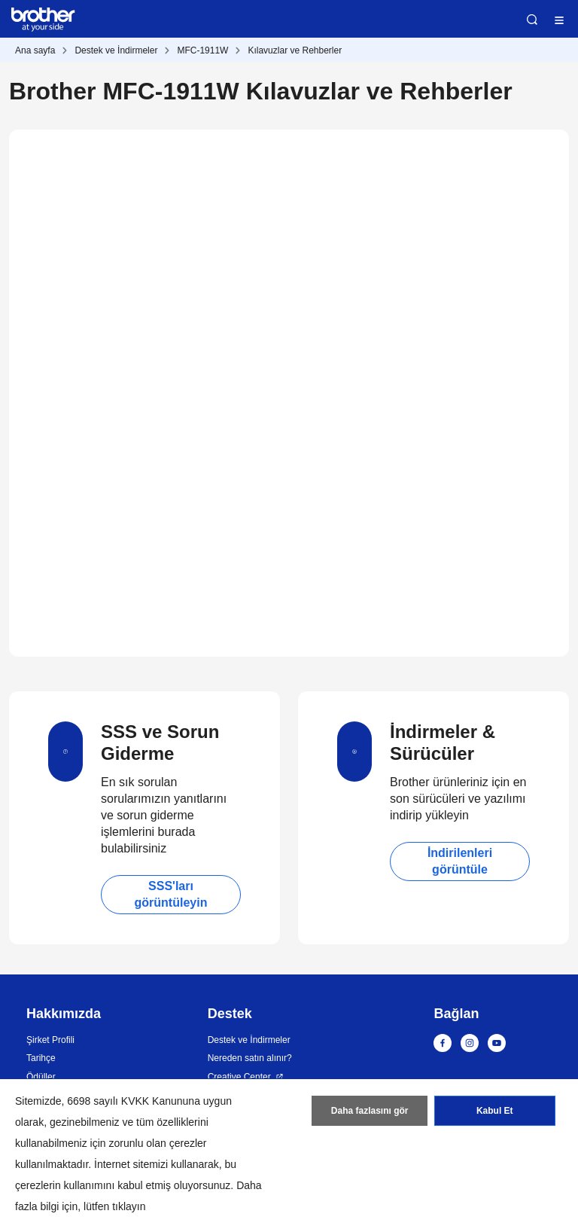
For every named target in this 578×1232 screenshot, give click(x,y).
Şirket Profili (50, 1040)
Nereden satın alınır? (250, 1058)
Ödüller (41, 1077)
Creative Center (239, 1077)
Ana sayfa (35, 50)
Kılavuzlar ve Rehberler (295, 50)
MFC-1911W (202, 50)
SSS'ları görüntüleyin (171, 894)
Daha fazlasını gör (370, 1110)
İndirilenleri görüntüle (459, 861)
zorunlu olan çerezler (158, 1143)
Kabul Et (494, 1110)
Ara (532, 19)
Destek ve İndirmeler (116, 50)
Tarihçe (41, 1058)
